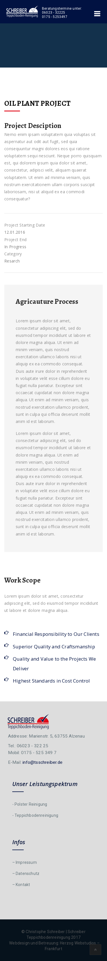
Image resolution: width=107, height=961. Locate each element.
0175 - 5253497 (54, 17)
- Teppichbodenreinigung (35, 815)
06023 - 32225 (53, 13)
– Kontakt (21, 884)
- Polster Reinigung (29, 804)
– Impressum (24, 862)
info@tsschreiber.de (42, 762)
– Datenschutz (26, 873)
